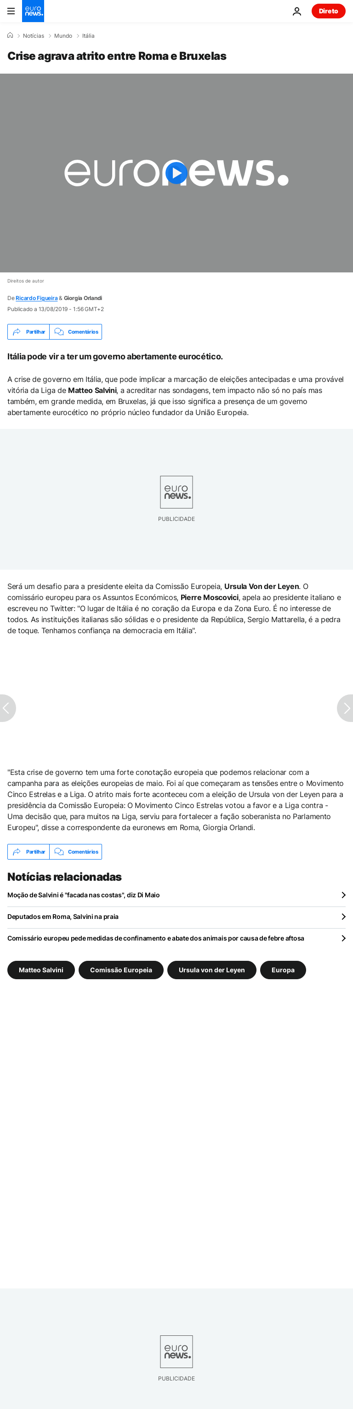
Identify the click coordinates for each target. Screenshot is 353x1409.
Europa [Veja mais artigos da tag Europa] (283, 970)
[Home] (10, 35)
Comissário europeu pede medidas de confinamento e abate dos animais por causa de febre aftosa (155, 938)
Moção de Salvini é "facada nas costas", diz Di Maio (83, 895)
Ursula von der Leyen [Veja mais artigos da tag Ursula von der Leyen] (212, 970)
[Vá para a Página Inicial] (33, 11)
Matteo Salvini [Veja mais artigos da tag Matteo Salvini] (41, 970)
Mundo (63, 36)
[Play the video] (176, 173)
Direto (328, 11)
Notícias (33, 36)
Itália (88, 36)
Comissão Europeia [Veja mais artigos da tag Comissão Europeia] (121, 970)
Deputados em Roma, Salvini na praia (63, 916)
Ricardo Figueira (36, 298)
